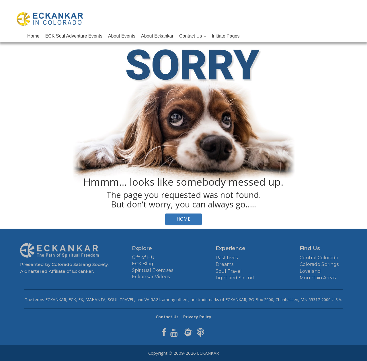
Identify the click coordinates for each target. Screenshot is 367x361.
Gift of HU (143, 257)
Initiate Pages (226, 36)
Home (33, 36)
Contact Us (192, 36)
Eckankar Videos (151, 276)
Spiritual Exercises (152, 270)
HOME (183, 219)
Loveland (310, 271)
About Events (121, 36)
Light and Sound (235, 277)
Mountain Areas (318, 277)
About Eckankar (157, 36)
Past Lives (227, 257)
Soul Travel (229, 271)
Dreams (224, 264)
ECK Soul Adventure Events (73, 36)
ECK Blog (142, 263)
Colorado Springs (319, 264)
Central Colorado (319, 257)
